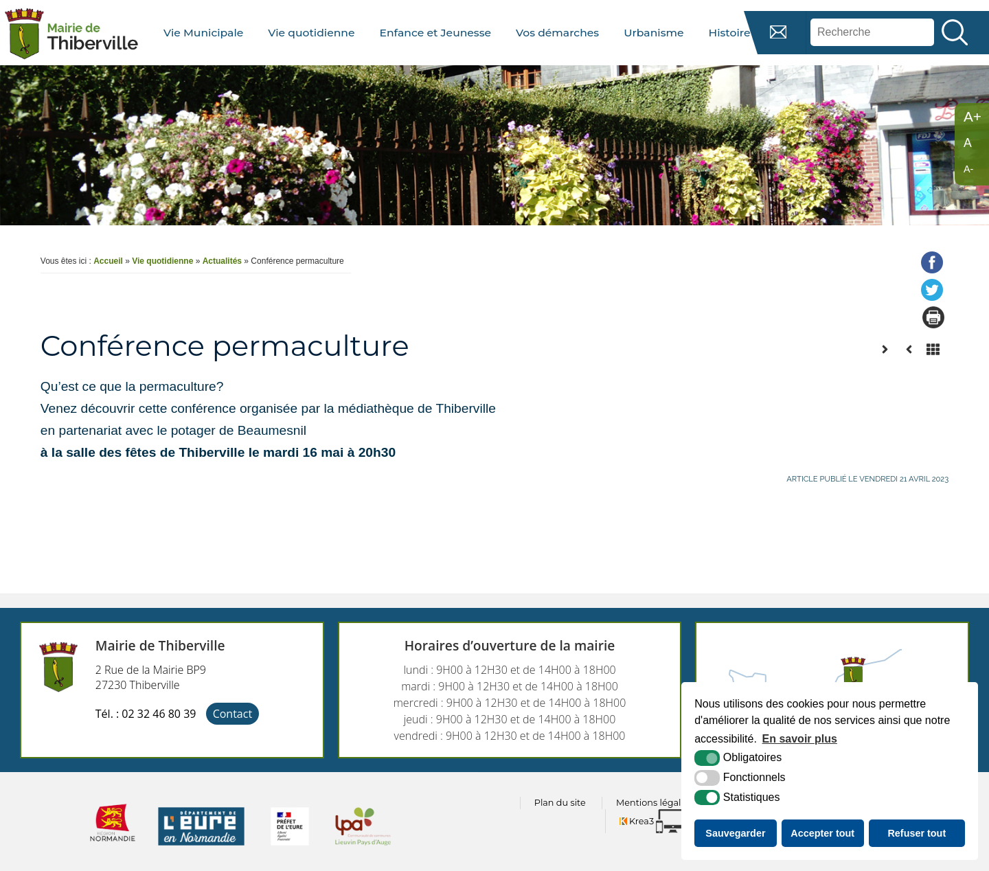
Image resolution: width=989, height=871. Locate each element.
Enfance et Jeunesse (436, 32)
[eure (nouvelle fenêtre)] (201, 849)
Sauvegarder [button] (735, 833)
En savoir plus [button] (799, 739)
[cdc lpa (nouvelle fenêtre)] (363, 849)
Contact (232, 713)
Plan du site (560, 803)
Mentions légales (653, 803)
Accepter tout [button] (822, 833)
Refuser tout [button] (916, 833)
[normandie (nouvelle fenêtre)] (112, 849)
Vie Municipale (203, 32)
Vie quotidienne (311, 32)
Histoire (729, 32)
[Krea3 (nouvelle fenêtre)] (657, 821)
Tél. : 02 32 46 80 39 (145, 713)
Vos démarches (557, 32)
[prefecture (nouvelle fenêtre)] (289, 849)
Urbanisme (653, 32)
